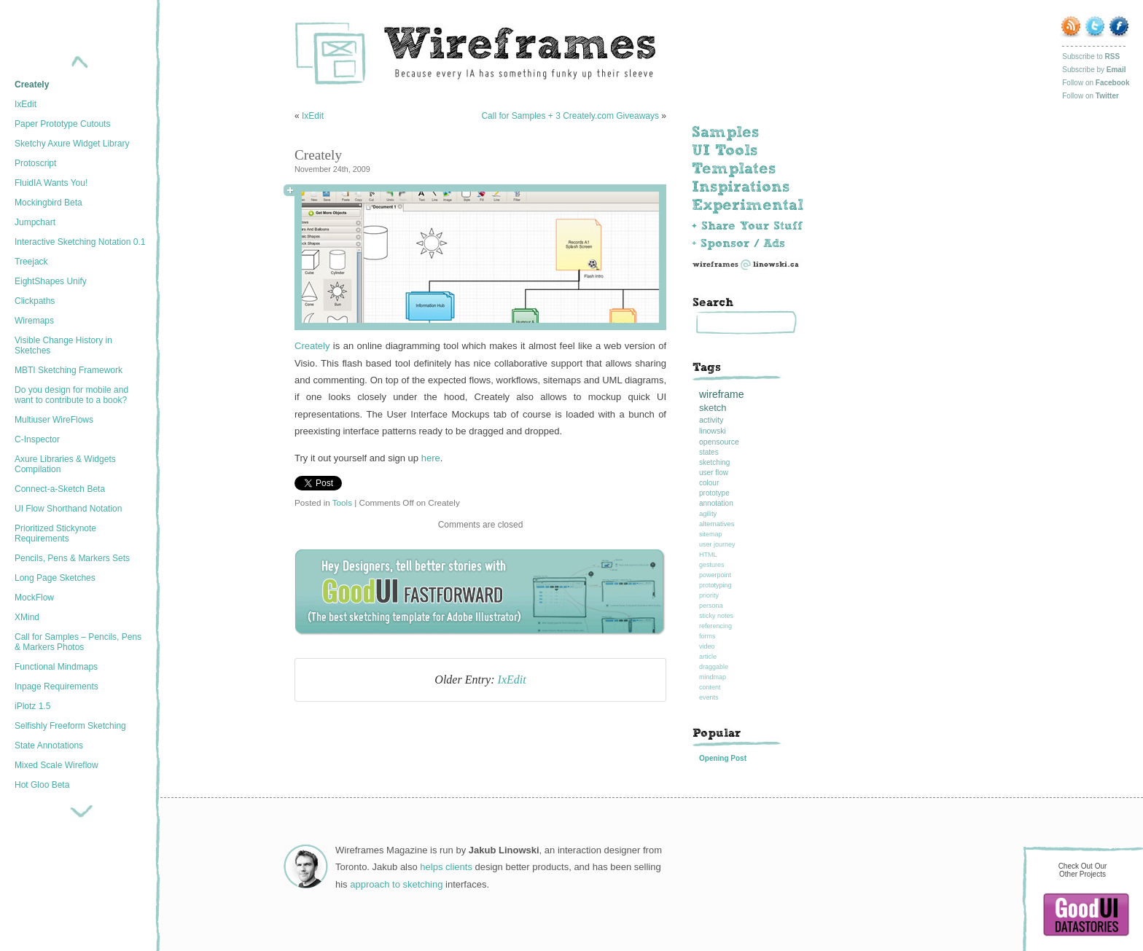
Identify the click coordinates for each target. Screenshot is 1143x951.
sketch (713, 407)
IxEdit (25, 104)
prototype (714, 493)
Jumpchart (35, 222)
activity (711, 419)
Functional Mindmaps (56, 667)
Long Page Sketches (55, 578)
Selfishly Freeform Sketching (70, 726)
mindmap (712, 677)
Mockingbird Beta (48, 202)
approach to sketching (396, 884)
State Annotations (49, 745)
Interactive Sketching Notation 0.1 (80, 242)
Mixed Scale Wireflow (56, 765)
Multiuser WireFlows (54, 420)
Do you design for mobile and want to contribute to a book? (71, 395)
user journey (717, 544)
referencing (715, 626)
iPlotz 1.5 (32, 706)
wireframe (721, 394)
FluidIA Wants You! (51, 183)
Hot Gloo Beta (42, 785)
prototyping (715, 585)
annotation (716, 503)
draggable (713, 666)
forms (707, 636)
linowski (712, 430)
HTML (708, 554)
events (709, 697)
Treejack (31, 262)
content (710, 687)
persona (711, 605)
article (708, 656)
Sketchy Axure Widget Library (72, 143)
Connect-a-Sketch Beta (60, 489)
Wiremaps (34, 321)
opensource (719, 441)
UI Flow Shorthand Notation (68, 509)
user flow (713, 473)
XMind (27, 617)
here (430, 458)
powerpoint (715, 575)
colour (709, 483)
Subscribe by (1094, 70)
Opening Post (722, 758)
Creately (32, 84)
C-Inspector (37, 439)
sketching (714, 462)
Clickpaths (35, 301)
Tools (342, 502)
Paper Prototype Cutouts (62, 124)
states (709, 452)
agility (708, 513)
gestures (712, 564)
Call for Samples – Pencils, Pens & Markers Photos (78, 642)
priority (709, 595)
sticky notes (716, 615)
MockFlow (34, 597)
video (707, 646)
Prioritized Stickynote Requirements (55, 533)
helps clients (446, 866)
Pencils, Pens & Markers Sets (72, 558)
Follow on (1095, 83)
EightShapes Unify (51, 281)
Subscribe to (1091, 56)
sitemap (710, 534)
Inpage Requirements (56, 686)
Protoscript (35, 163)
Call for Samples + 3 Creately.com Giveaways (570, 116)
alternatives (717, 524)
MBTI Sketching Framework (68, 370)
